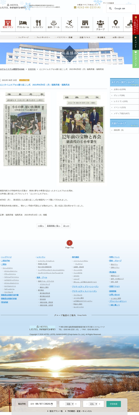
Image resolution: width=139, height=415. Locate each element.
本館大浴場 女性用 (46, 305)
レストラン (38, 24)
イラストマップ (45, 284)
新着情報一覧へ (53, 226)
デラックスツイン (10, 274)
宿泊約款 (4, 302)
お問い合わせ (114, 295)
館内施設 (85, 24)
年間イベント (114, 257)
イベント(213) (120, 107)
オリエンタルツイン (10, 271)
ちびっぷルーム (9, 289)
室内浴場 (43, 299)
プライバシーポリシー (118, 301)
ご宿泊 (3, 264)
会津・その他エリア (117, 279)
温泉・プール (54, 24)
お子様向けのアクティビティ (83, 301)
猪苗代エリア (115, 275)
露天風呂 (41, 290)
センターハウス (79, 307)
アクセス (116, 24)
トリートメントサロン (81, 261)
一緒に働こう (114, 305)
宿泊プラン (8, 24)
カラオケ (76, 276)
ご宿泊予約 (5, 261)
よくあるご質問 (116, 298)
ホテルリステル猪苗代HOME (12, 69)
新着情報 (32, 69)
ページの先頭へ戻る (69, 244)
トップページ (6, 257)
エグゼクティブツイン (11, 280)
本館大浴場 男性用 (46, 302)
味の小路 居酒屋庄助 (45, 267)
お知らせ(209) (120, 89)
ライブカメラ (8, 292)
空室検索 (113, 404)
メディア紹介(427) (121, 113)
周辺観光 (112, 272)
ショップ (76, 279)
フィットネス (78, 270)
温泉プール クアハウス (46, 281)
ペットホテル (78, 273)
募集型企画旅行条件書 (10, 295)
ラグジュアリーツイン (11, 277)
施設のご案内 (44, 287)
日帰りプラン (115, 267)
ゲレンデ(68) (119, 95)
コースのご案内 (79, 298)
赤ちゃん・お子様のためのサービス (85, 282)
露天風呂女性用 (45, 296)
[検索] (120, 8)
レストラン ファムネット (46, 261)
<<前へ (41, 226)
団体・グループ (115, 261)
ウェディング (131, 24)
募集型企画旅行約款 (9, 299)
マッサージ (79, 264)
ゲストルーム (23, 24)
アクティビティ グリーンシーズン (85, 287)
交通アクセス (114, 286)
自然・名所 (114, 282)
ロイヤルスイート (10, 286)
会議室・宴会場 (79, 267)
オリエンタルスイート (11, 283)
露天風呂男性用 (45, 293)
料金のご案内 (78, 304)
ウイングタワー (8, 268)
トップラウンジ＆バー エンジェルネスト (51, 270)
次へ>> (66, 226)
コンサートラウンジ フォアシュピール (50, 273)
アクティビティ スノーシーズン (84, 291)
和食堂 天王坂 (42, 264)
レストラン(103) (121, 101)
